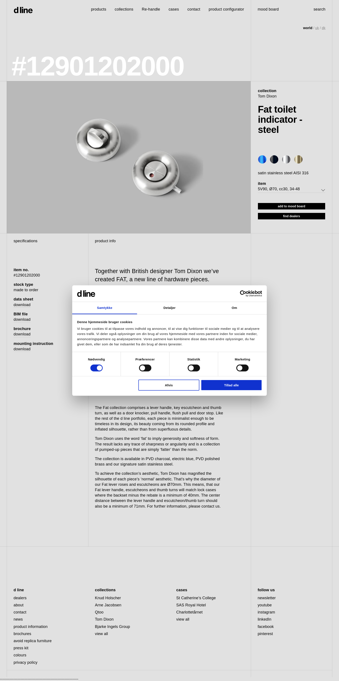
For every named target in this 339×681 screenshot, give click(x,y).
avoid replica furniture (33, 641)
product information (31, 626)
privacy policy (26, 662)
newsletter (267, 598)
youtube (265, 605)
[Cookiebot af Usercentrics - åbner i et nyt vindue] (243, 293)
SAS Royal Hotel (191, 605)
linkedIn (264, 619)
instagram (266, 612)
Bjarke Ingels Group (112, 626)
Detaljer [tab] (169, 308)
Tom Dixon (267, 96)
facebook (266, 626)
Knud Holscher (108, 598)
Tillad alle (231, 385)
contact (20, 612)
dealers (20, 598)
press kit (21, 648)
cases (174, 9)
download (22, 305)
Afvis (169, 385)
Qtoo (99, 612)
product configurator (226, 9)
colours (20, 655)
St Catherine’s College (196, 598)
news (18, 619)
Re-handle (151, 9)
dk (323, 28)
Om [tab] (234, 308)
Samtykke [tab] (104, 308)
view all (101, 634)
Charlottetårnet (189, 612)
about (19, 605)
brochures (22, 634)
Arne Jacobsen (108, 605)
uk (317, 28)
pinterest (265, 634)
